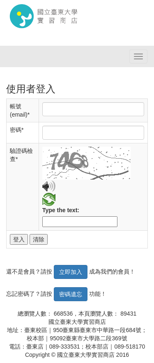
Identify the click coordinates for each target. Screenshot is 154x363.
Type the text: (60, 210)
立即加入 (70, 272)
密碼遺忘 (70, 294)
